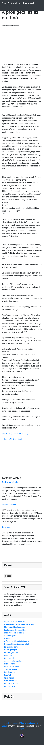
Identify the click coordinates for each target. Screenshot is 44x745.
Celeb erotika (9, 658)
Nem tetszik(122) (21, 433)
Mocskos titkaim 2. (10, 505)
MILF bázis (8, 655)
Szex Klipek (9, 678)
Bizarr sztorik (9, 664)
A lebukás (8, 638)
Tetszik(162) (7, 433)
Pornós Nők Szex (11, 683)
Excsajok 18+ (21, 729)
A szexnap (6, 527)
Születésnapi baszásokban (15, 630)
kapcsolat (15, 723)
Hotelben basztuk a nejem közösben (19, 624)
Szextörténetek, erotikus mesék (18, 3)
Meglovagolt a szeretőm (14, 633)
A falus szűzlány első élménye (16, 641)
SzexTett (7, 675)
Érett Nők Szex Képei (13, 439)
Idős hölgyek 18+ (11, 652)
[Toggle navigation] (5, 8)
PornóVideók (9, 686)
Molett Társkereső (11, 667)
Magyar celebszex (27, 723)
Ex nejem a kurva (11, 647)
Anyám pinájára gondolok (14, 621)
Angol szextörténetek (13, 661)
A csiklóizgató (10, 636)
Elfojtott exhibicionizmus (14, 627)
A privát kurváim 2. (10, 482)
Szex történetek (10, 669)
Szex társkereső (10, 681)
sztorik (6, 723)
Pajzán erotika (10, 672)
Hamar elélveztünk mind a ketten (18, 644)
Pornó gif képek (10, 650)
